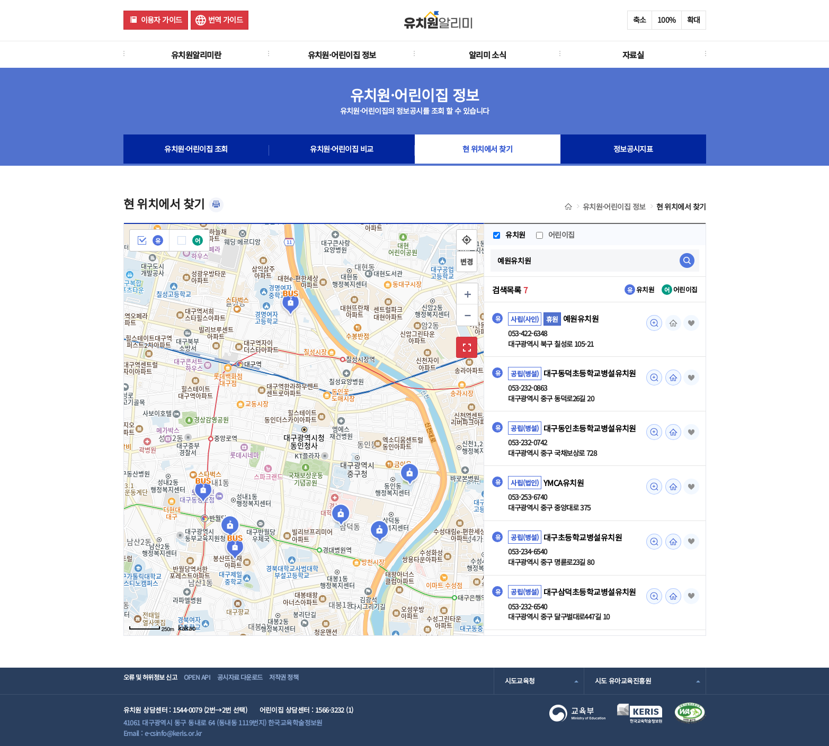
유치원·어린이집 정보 (342, 54)
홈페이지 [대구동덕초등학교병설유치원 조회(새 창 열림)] (672, 378)
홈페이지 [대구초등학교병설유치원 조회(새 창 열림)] (672, 543)
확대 (693, 19)
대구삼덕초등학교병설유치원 (589, 594)
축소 (639, 19)
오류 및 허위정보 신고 (153, 681)
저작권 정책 (317, 681)
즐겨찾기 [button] (691, 323)
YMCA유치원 (564, 484)
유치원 (509, 234)
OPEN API (211, 681)
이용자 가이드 (161, 19)
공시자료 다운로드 (262, 681)
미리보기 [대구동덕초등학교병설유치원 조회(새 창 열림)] (653, 378)
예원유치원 (581, 319)
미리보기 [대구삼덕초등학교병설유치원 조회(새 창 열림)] (653, 598)
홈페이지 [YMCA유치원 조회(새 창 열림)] (672, 488)
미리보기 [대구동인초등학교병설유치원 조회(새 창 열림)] (653, 433)
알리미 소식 (487, 54)
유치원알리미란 (196, 54)
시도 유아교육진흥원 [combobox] (623, 681)
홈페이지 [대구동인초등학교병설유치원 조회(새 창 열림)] (672, 433)
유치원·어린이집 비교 (342, 150)
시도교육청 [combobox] (520, 681)
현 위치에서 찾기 (487, 150)
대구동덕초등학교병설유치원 (589, 374)
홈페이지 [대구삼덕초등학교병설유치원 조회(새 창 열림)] (672, 598)
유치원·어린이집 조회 (196, 150)
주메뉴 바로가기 (0, 0)
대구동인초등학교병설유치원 (589, 429)
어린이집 (556, 234)
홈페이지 (672, 323)
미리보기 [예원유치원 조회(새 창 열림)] (653, 323)
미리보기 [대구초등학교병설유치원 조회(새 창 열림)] (653, 543)
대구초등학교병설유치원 (582, 539)
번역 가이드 (225, 19)
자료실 (633, 54)
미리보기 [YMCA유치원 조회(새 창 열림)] (653, 488)
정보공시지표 (633, 150)
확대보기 (466, 347)
